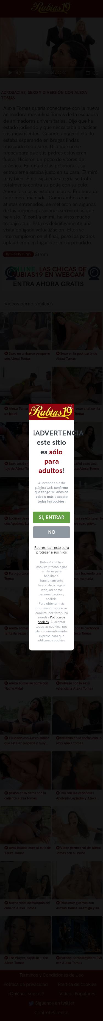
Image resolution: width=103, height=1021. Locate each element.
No (51, 532)
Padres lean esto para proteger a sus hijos (51, 550)
